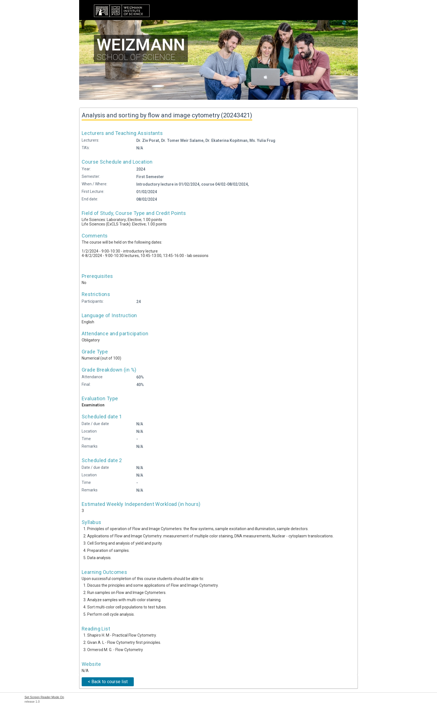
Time (86, 438)
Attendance (92, 377)
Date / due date (95, 423)
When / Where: (94, 184)
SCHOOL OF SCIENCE (141, 48)
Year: (86, 169)
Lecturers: (90, 140)
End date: (90, 199)
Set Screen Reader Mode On (44, 697)
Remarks (90, 446)
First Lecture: (93, 191)
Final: (86, 384)
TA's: (86, 147)
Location (89, 431)
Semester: (91, 176)
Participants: (93, 301)
